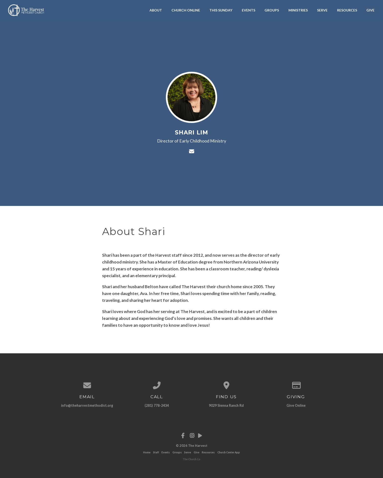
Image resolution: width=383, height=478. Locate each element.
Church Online (185, 10)
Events (248, 10)
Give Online (296, 405)
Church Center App (228, 452)
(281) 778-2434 (157, 405)
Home (146, 452)
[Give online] (296, 385)
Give (370, 10)
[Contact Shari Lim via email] (191, 151)
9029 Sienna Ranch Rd (226, 405)
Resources (347, 10)
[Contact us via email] (87, 385)
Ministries (298, 10)
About (155, 10)
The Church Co (191, 459)
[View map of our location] (226, 385)
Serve (322, 10)
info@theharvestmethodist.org (87, 405)
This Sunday (220, 10)
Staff (156, 452)
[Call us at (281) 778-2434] (156, 385)
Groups (272, 10)
